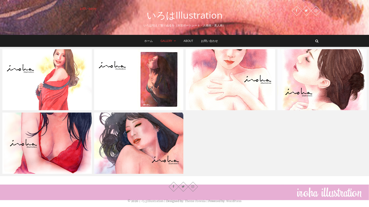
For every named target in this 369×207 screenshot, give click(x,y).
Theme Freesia (195, 201)
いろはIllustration (185, 15)
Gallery (166, 41)
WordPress (233, 201)
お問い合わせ (88, 8)
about (188, 41)
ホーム (148, 41)
